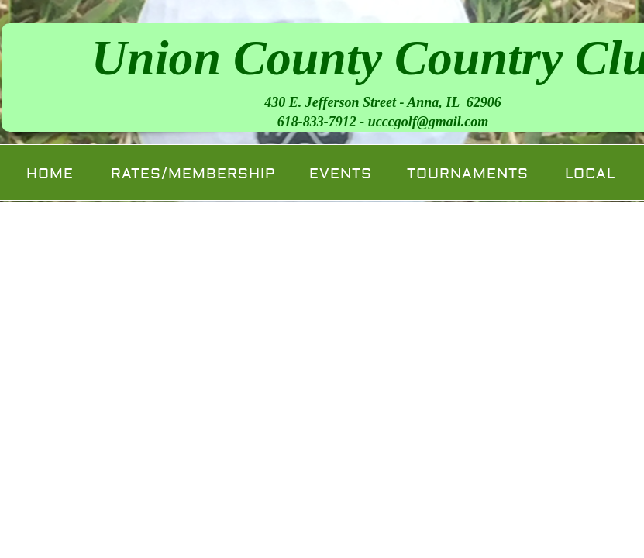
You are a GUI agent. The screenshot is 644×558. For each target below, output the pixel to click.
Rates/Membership (193, 174)
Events (340, 174)
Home (50, 174)
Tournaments (468, 174)
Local (590, 174)
